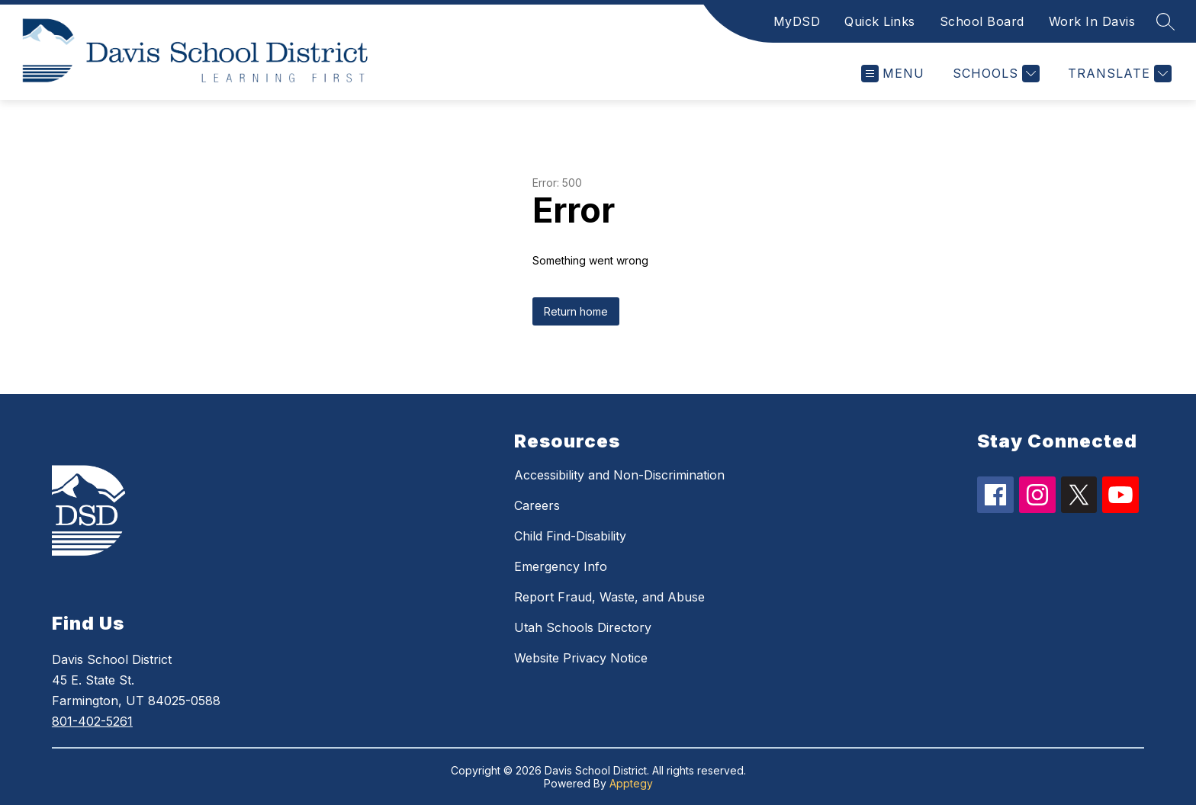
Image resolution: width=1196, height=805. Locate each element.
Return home (576, 311)
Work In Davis (1092, 21)
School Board (982, 21)
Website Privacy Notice (581, 657)
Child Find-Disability (570, 536)
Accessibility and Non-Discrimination (619, 475)
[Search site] (1165, 21)
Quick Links (879, 21)
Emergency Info (560, 566)
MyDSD (797, 21)
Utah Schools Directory (582, 627)
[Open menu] (892, 73)
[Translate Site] (1118, 73)
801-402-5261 (92, 721)
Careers (537, 505)
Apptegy (631, 783)
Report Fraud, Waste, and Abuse (609, 597)
